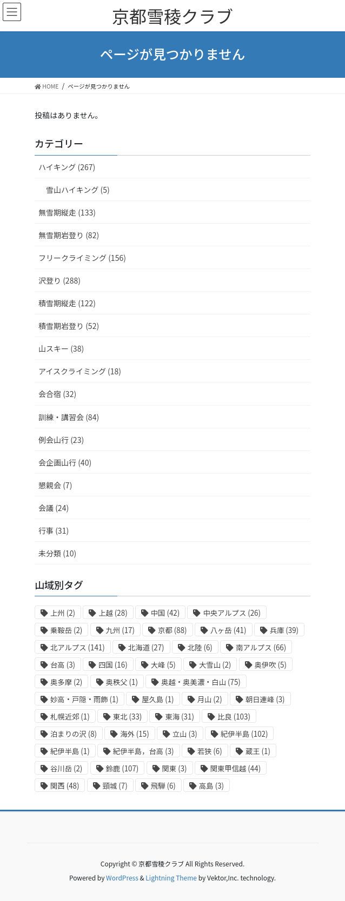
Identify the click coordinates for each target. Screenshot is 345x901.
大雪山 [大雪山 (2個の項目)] (215, 665)
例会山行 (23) (61, 439)
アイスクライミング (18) (79, 371)
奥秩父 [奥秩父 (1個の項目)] (122, 682)
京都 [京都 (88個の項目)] (172, 630)
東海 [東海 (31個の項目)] (179, 716)
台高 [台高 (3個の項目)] (62, 665)
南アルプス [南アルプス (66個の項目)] (261, 647)
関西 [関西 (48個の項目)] (64, 786)
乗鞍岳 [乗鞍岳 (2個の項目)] (66, 630)
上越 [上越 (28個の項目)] (112, 613)
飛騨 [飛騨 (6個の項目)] (163, 786)
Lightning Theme (171, 877)
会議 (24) (53, 507)
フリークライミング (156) (82, 257)
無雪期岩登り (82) (68, 235)
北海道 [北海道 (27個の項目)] (146, 647)
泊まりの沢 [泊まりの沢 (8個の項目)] (73, 734)
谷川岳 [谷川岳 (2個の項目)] (66, 768)
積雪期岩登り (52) (68, 325)
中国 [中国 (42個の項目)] (165, 613)
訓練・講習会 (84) (68, 417)
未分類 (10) (57, 553)
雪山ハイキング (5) (78, 189)
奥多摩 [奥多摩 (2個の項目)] (66, 682)
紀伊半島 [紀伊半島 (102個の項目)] (244, 734)
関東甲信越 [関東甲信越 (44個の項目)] (235, 768)
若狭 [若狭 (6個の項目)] (209, 751)
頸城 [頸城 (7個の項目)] (115, 786)
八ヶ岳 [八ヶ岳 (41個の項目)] (228, 630)
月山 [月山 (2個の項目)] (209, 699)
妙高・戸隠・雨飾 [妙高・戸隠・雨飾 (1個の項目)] (84, 699)
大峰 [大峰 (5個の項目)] (163, 665)
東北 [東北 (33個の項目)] (127, 716)
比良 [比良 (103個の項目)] (233, 716)
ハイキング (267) (66, 167)
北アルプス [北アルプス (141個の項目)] (77, 647)
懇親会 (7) (55, 485)
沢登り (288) (59, 280)
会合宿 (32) (57, 393)
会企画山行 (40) (64, 462)
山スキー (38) (61, 348)
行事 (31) (53, 530)
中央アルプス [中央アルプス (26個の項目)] (232, 613)
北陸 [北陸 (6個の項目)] (200, 647)
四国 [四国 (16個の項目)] (112, 665)
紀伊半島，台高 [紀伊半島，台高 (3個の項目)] (143, 751)
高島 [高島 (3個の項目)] (211, 786)
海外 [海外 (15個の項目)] (134, 734)
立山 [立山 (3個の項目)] (184, 734)
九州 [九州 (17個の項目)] (120, 630)
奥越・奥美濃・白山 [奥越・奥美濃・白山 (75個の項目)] (201, 682)
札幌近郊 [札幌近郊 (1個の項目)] (70, 716)
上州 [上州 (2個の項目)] (62, 613)
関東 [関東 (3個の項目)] (174, 768)
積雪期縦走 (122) (67, 303)
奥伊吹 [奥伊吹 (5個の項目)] (271, 665)
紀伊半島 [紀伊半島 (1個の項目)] (70, 751)
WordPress (122, 877)
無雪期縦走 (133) (67, 212)
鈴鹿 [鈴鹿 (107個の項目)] (122, 768)
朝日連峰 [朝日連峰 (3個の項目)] (265, 699)
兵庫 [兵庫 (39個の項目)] (284, 630)
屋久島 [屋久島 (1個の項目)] (158, 699)
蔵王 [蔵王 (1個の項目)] (258, 751)
